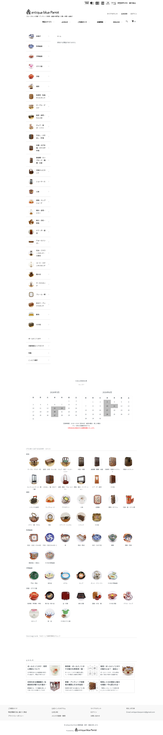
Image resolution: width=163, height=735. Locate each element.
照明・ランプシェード (36, 201)
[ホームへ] (42, 10)
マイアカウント (112, 14)
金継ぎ (34, 36)
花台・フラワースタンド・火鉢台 (36, 253)
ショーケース (36, 181)
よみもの (65, 22)
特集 (30, 353)
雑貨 (33, 86)
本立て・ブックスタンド (36, 304)
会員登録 (124, 14)
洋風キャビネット (36, 171)
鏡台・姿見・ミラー (36, 212)
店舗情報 (100, 22)
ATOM (132, 708)
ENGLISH (116, 22)
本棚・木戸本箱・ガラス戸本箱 (36, 148)
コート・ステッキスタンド (36, 264)
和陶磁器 (35, 46)
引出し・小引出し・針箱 (36, 136)
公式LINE (55, 712)
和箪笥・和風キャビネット (36, 96)
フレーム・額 (36, 294)
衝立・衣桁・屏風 (36, 222)
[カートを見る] (133, 21)
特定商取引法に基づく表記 (17, 712)
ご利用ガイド (82, 22)
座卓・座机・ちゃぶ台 (36, 116)
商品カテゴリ (47, 22)
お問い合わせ (95, 716)
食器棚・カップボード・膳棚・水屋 (36, 160)
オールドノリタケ (34, 339)
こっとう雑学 (33, 360)
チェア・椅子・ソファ (36, 126)
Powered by (81, 730)
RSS (127, 708)
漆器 (33, 76)
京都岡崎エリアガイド (36, 346)
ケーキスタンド (36, 284)
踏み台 (34, 274)
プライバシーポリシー (16, 716)
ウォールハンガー (36, 242)
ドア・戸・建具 (36, 232)
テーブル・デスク (36, 106)
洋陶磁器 (35, 56)
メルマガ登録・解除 (59, 716)
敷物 (33, 314)
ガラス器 (35, 66)
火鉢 (33, 191)
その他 (34, 324)
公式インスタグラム (59, 708)
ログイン (134, 14)
